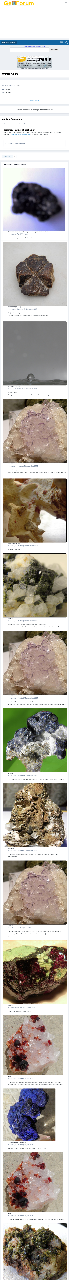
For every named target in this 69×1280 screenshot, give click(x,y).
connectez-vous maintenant (20, 134)
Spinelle (10, 773)
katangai (14, 546)
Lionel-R (19, 85)
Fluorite (10, 464)
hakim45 (13, 466)
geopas (13, 234)
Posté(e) (22, 234)
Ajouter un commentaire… (16, 143)
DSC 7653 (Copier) (14, 307)
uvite (9, 1076)
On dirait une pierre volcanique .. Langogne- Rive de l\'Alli (28, 232)
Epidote (10, 618)
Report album (34, 100)
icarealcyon (15, 1007)
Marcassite (11, 848)
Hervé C (13, 309)
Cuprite (10, 1005)
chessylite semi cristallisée (17, 1142)
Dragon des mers (14, 543)
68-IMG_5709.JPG (14, 386)
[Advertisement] (34, 22)
